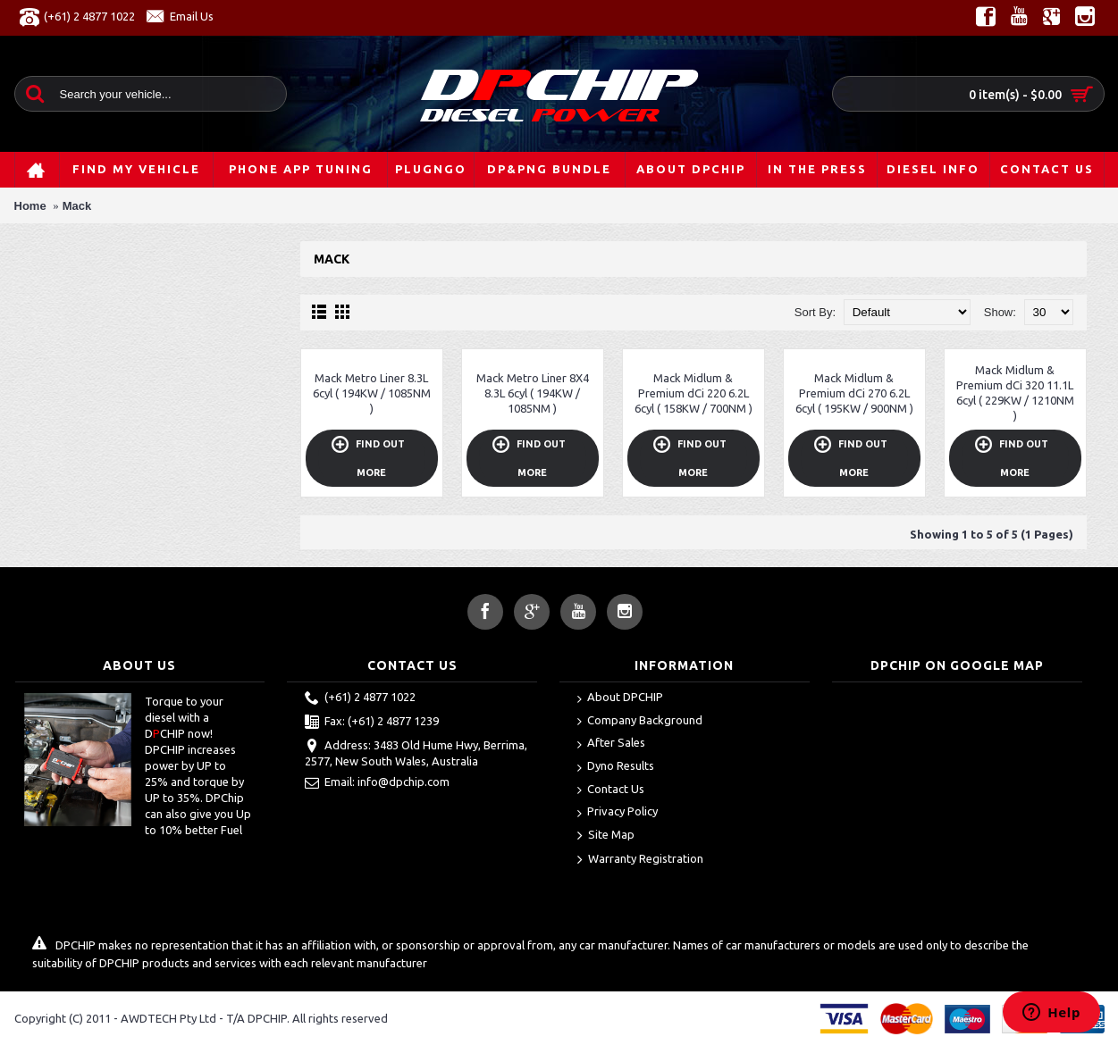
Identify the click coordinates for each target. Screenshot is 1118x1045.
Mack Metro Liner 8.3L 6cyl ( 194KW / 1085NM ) (372, 393)
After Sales (611, 743)
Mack (77, 206)
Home (30, 206)
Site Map (606, 836)
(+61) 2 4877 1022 (360, 698)
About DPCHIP (620, 698)
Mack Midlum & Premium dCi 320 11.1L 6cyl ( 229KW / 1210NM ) (1015, 393)
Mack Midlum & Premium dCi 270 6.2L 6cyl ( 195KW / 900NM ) (854, 393)
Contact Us (610, 790)
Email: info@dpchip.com (377, 783)
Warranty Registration (640, 860)
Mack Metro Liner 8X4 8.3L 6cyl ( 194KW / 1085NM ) (532, 393)
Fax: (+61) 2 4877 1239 (372, 723)
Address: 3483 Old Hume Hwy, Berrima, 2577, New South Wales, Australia (416, 753)
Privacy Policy (617, 812)
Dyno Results (615, 766)
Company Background (639, 721)
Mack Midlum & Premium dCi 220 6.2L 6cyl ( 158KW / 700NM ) (693, 393)
